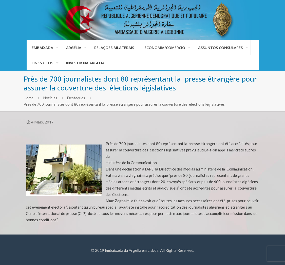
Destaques (76, 98)
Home (28, 98)
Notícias (50, 98)
